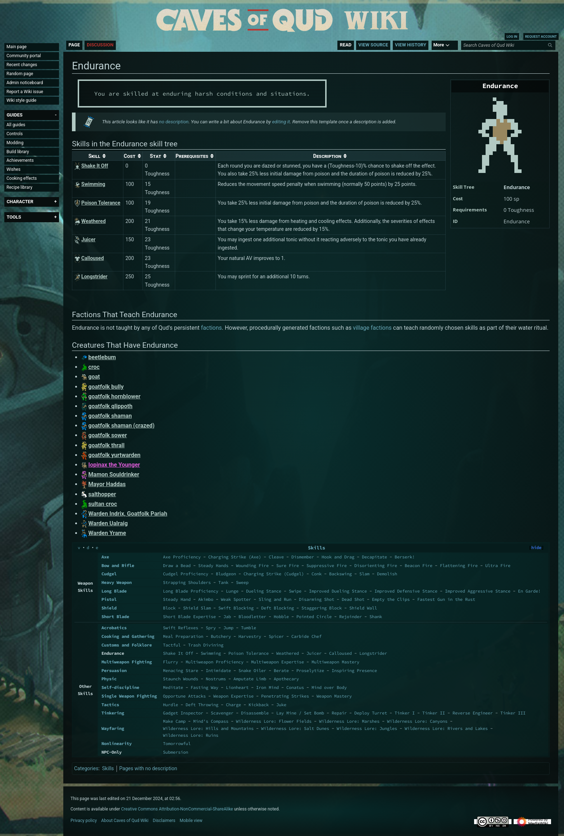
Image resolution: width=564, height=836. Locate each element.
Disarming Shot (316, 599)
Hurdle (170, 704)
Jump (228, 627)
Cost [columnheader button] (130, 156)
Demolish (387, 573)
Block (169, 608)
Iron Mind (267, 687)
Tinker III (513, 713)
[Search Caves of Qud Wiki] (509, 45)
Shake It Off (178, 653)
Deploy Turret (370, 713)
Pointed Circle (314, 616)
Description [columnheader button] (327, 156)
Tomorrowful (177, 743)
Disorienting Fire (375, 565)
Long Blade (114, 591)
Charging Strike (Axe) (234, 556)
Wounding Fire (252, 565)
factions (211, 327)
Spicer (276, 636)
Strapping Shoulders (187, 582)
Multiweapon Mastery (335, 661)
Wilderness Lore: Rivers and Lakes (446, 728)
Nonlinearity (116, 743)
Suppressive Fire (326, 565)
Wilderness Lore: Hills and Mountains (208, 728)
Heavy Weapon (116, 582)
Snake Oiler (252, 670)
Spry (211, 627)
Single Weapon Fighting (129, 696)
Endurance (517, 187)
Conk (316, 573)
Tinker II (433, 713)
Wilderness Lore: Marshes (349, 721)
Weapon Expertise (233, 696)
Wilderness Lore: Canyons (417, 721)
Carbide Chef (306, 636)
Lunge (232, 591)
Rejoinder (350, 616)
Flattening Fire (459, 565)
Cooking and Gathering (127, 636)
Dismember (302, 556)
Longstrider (373, 653)
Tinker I (405, 713)
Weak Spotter (236, 599)
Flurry (170, 661)
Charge (233, 704)
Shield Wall (363, 608)
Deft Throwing (202, 704)
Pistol (109, 599)
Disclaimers (164, 820)
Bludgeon (226, 573)
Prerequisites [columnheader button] (192, 156)
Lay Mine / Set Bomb (300, 713)
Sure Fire (287, 565)
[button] (14, 115)
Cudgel (109, 573)
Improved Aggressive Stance (477, 591)
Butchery (221, 636)
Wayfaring (112, 728)
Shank (375, 616)
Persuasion (114, 670)
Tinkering (112, 713)
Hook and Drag (338, 556)
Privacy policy (83, 820)
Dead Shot (353, 599)
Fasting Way (204, 687)
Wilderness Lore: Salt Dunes (295, 728)
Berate (281, 670)
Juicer (314, 653)
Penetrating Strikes (285, 696)
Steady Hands (213, 565)
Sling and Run (275, 599)
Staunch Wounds (180, 678)
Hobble (281, 616)
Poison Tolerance (248, 653)
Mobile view (191, 820)
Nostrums (216, 678)
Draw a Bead (177, 565)
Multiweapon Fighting (126, 661)
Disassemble (255, 713)
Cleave (276, 556)
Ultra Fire (497, 565)
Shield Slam (197, 608)
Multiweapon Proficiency (215, 661)
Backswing (340, 573)
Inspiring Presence (354, 670)
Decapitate (374, 556)
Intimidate (218, 670)
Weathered (287, 653)
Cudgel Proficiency (185, 573)
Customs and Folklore (126, 645)
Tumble (248, 627)
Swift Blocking (236, 608)
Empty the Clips (391, 599)
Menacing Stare (180, 670)
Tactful (172, 645)
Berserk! (405, 556)
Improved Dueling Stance (338, 591)
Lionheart (237, 687)
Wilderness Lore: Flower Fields (273, 721)
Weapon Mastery (334, 696)
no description (173, 121)
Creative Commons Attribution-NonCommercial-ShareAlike (177, 809)
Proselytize (310, 670)
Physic (109, 678)
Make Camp (174, 721)
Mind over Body (329, 687)
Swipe (295, 591)
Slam (364, 573)
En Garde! (529, 591)
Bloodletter (252, 616)
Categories (86, 768)
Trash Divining (205, 645)
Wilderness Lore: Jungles (367, 728)
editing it (281, 121)
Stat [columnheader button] (156, 156)
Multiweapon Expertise (277, 661)
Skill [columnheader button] (94, 156)
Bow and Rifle (117, 565)
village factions (372, 327)
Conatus (295, 687)
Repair (339, 713)
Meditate (173, 687)
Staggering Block (321, 608)
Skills (316, 548)
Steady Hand (177, 599)
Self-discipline (120, 687)
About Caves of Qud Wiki (125, 820)
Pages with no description (148, 768)
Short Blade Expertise (189, 616)
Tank (223, 582)
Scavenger (222, 713)
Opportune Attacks (184, 696)
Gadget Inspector (183, 713)
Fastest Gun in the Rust (446, 599)
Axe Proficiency (182, 556)
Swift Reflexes (180, 627)
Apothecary (286, 678)
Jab (227, 616)
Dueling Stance (263, 591)
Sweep (242, 582)
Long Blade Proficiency (190, 591)
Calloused (340, 653)
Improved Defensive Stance (405, 591)
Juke (281, 704)
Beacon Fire (418, 565)
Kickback (259, 704)
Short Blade (115, 616)
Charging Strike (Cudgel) (274, 573)
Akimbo (205, 599)
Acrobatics (114, 627)
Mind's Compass (210, 721)
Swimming (211, 653)
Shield (109, 608)
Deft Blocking (277, 608)
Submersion (175, 752)
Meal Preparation (183, 636)
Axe (105, 556)
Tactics (110, 704)
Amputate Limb (249, 678)
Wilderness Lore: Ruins (190, 735)
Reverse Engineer (472, 713)
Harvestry (249, 636)
